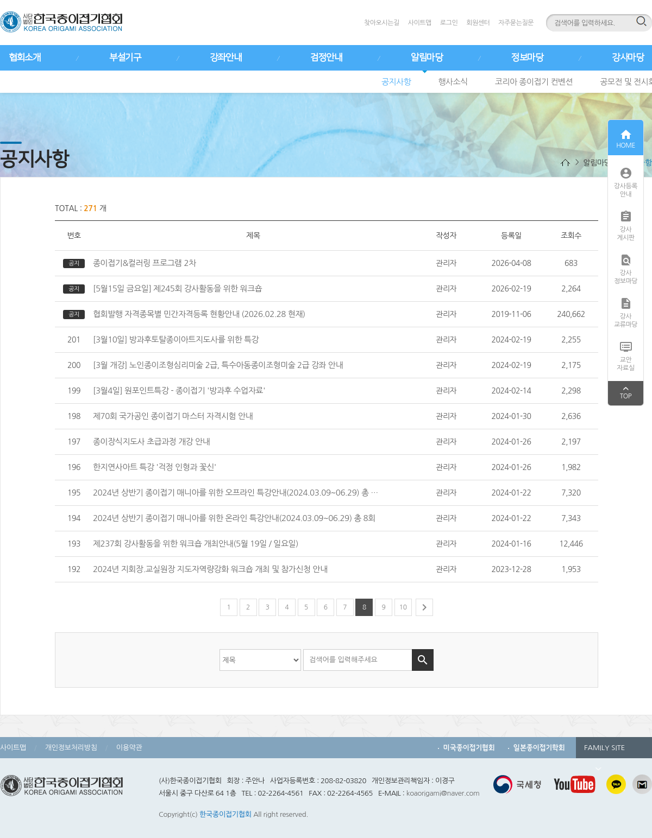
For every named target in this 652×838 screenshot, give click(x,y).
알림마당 (426, 57)
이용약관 (129, 747)
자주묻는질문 (516, 23)
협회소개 (24, 57)
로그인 (448, 23)
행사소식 (452, 82)
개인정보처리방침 (71, 747)
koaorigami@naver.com (443, 793)
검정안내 (326, 57)
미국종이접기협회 (469, 748)
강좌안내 (225, 57)
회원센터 (478, 23)
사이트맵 (419, 23)
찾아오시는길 (381, 23)
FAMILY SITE (604, 751)
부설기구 (125, 57)
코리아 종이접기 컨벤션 (534, 82)
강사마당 (627, 57)
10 (403, 607)
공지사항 (396, 82)
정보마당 (527, 57)
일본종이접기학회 (539, 748)
